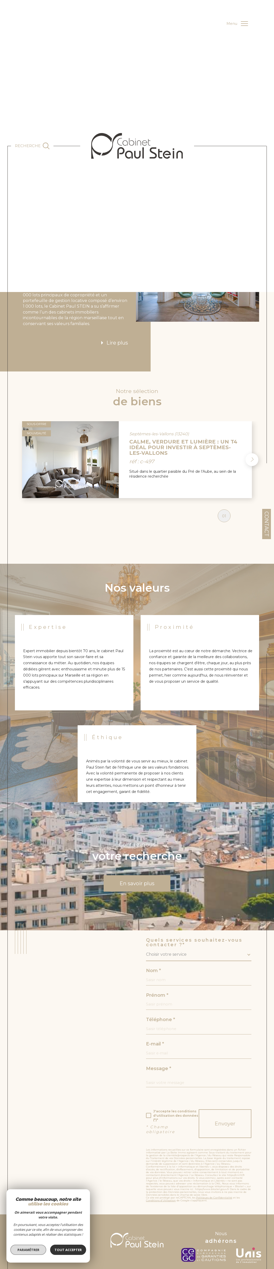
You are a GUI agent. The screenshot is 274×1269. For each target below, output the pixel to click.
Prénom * (157, 959)
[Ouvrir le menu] (237, 23)
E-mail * (155, 1007)
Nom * (153, 934)
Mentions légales (133, 1235)
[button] (251, 423)
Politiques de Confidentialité (214, 1161)
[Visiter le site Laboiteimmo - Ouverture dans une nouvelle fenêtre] (137, 1253)
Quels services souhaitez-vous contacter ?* (194, 906)
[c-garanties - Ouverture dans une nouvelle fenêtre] (205, 1219)
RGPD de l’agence (207, 1235)
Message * (158, 1032)
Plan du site (111, 1235)
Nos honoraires (168, 1235)
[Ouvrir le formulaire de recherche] (32, 146)
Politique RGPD (231, 1235)
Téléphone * (160, 983)
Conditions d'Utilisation (161, 1164)
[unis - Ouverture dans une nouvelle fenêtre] (248, 1219)
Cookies (248, 1235)
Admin (151, 1235)
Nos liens (187, 1235)
